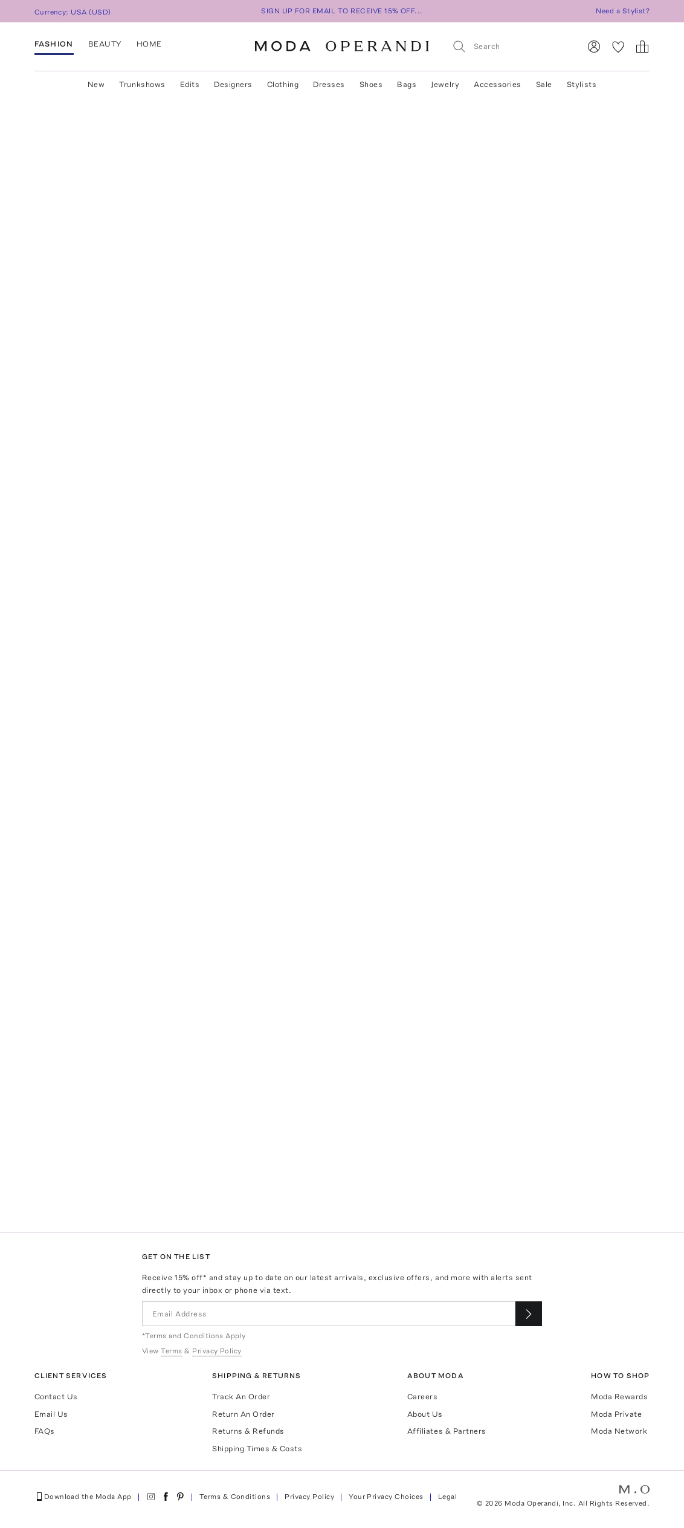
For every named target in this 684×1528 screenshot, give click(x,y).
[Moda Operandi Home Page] (342, 46)
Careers (422, 1396)
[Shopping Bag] (642, 46)
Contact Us (56, 1396)
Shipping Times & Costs (257, 1448)
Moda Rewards (619, 1396)
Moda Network (619, 1431)
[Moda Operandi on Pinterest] (180, 1496)
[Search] (511, 46)
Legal (447, 1496)
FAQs (44, 1431)
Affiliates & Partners (446, 1431)
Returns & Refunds (248, 1431)
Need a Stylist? (623, 11)
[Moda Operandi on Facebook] (165, 1496)
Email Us (51, 1414)
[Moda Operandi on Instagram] (151, 1496)
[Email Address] (328, 1313)
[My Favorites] (618, 46)
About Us (425, 1414)
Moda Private (616, 1414)
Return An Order (243, 1414)
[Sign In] (594, 46)
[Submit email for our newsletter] (528, 1313)
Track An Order (241, 1396)
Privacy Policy (309, 1496)
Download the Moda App (83, 1496)
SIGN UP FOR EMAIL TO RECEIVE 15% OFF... (342, 11)
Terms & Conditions (235, 1496)
